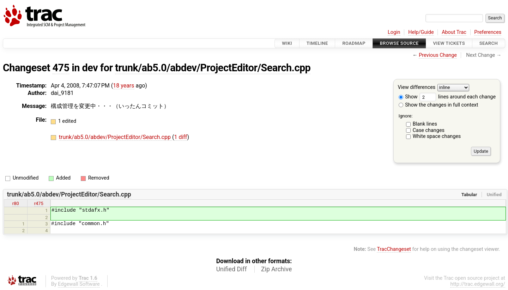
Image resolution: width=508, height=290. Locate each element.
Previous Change (438, 55)
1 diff (180, 137)
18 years (123, 85)
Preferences (487, 32)
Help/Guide (421, 32)
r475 (38, 203)
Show (408, 97)
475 (61, 68)
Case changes (429, 130)
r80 (15, 203)
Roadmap (353, 43)
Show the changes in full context (438, 105)
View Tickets (449, 43)
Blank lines (425, 124)
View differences (417, 88)
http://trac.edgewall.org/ (477, 284)
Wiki (287, 43)
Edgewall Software (79, 284)
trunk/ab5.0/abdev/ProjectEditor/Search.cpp (212, 68)
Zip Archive (276, 269)
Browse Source (399, 43)
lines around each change (457, 97)
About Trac (454, 32)
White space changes (437, 136)
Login (394, 32)
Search (488, 43)
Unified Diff (231, 269)
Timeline (317, 43)
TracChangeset (394, 249)
